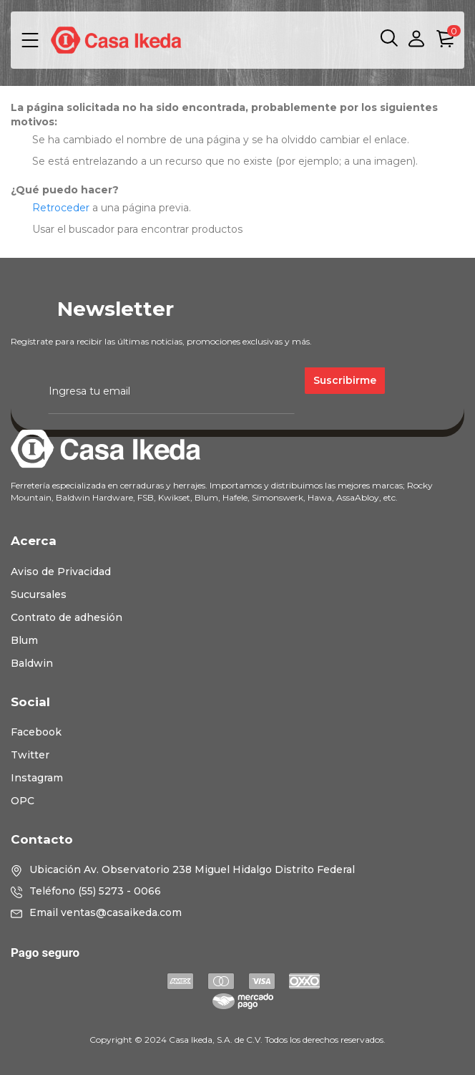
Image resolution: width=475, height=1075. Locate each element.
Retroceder (60, 207)
